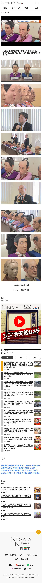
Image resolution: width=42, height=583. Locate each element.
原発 (27, 468)
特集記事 (6, 470)
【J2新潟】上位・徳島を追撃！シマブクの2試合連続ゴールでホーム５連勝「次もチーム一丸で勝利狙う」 (16, 497)
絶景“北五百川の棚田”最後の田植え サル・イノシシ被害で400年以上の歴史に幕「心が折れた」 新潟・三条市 (18, 374)
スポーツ (22, 555)
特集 (26, 8)
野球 (35, 470)
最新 (5, 8)
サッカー (37, 466)
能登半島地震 (19, 468)
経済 (16, 559)
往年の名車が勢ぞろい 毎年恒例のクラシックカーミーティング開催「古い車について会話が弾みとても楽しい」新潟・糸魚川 (18, 403)
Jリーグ (12, 473)
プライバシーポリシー (20, 575)
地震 (33, 468)
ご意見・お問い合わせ (33, 575)
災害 (24, 470)
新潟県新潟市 (14, 466)
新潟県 (5, 466)
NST (23, 466)
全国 (36, 8)
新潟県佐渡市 (7, 468)
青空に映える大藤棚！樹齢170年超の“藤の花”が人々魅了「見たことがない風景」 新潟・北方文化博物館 (16, 515)
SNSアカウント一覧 (8, 575)
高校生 (37, 473)
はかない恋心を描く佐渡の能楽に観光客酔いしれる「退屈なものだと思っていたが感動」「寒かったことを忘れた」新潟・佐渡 (16, 506)
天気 (25, 473)
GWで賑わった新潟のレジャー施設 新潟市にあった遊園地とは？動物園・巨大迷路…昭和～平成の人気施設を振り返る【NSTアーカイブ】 (19, 430)
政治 (19, 473)
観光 (30, 473)
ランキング (16, 8)
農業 (30, 470)
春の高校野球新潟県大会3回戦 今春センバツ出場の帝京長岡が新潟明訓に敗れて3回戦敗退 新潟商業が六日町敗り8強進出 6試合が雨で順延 (18, 412)
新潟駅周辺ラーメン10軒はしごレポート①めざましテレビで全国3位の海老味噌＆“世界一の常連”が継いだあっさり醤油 (18, 421)
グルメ (5, 473)
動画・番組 (24, 559)
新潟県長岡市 (16, 470)
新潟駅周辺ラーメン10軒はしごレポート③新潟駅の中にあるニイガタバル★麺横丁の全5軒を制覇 (18, 438)
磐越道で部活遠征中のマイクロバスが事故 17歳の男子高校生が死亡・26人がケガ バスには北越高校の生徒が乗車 (18, 394)
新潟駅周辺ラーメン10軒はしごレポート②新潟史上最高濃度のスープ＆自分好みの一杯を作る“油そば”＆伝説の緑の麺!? (18, 446)
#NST (29, 466)
